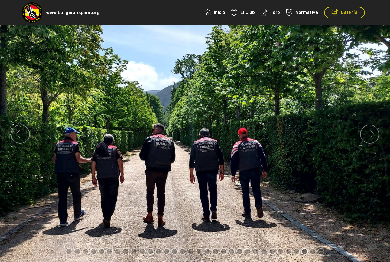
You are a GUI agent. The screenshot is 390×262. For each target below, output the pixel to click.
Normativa (302, 12)
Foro (270, 12)
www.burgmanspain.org (73, 12)
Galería (344, 12)
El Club (243, 12)
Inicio (214, 12)
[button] (20, 134)
